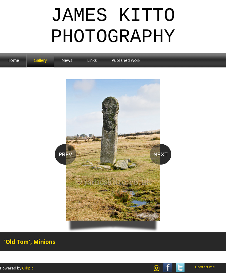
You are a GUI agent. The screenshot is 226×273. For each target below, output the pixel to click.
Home (13, 60)
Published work (126, 60)
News (67, 60)
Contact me (205, 266)
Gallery (40, 60)
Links (92, 60)
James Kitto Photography (113, 26)
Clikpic (27, 268)
